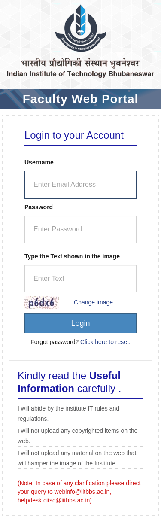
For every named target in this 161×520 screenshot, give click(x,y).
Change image (93, 302)
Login (80, 323)
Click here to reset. (105, 341)
